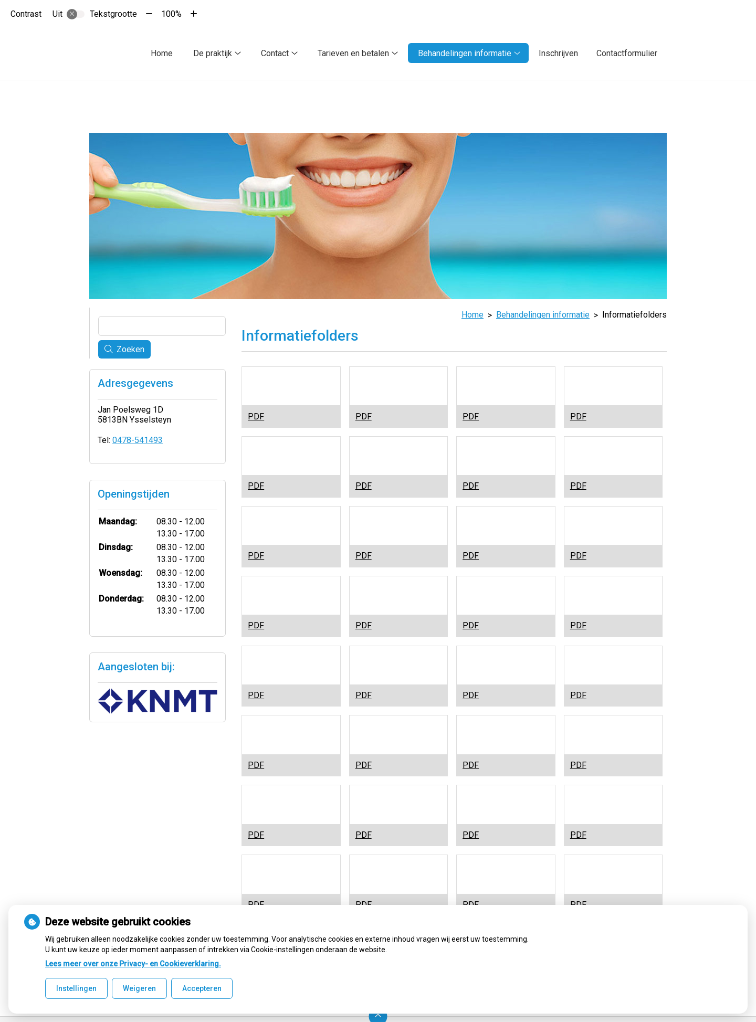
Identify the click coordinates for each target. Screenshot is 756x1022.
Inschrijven (558, 53)
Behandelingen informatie (464, 53)
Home (162, 53)
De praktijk (212, 53)
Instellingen (76, 988)
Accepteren (202, 988)
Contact (275, 53)
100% (171, 14)
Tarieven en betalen (353, 53)
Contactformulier (626, 53)
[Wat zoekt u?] (162, 326)
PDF (256, 417)
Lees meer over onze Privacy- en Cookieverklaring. (133, 964)
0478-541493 (137, 440)
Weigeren (139, 988)
